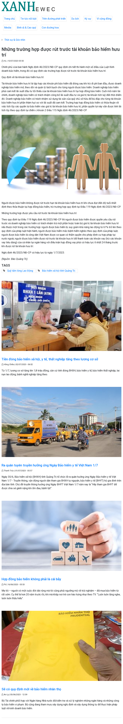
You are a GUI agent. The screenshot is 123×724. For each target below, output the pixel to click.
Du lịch (75, 18)
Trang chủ (9, 18)
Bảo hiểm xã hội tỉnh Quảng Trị (58, 270)
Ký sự (88, 18)
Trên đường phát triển (54, 18)
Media (7, 27)
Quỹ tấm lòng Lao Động (20, 270)
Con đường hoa (50, 27)
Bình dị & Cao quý (26, 27)
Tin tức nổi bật (28, 18)
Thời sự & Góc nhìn (14, 39)
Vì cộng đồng (104, 18)
